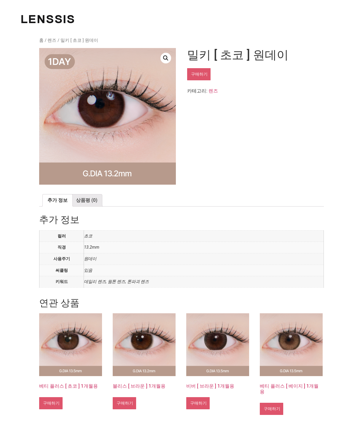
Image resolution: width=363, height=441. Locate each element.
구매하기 (199, 74)
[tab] (57, 200)
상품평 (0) (86, 200)
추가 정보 (57, 200)
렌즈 (51, 40)
